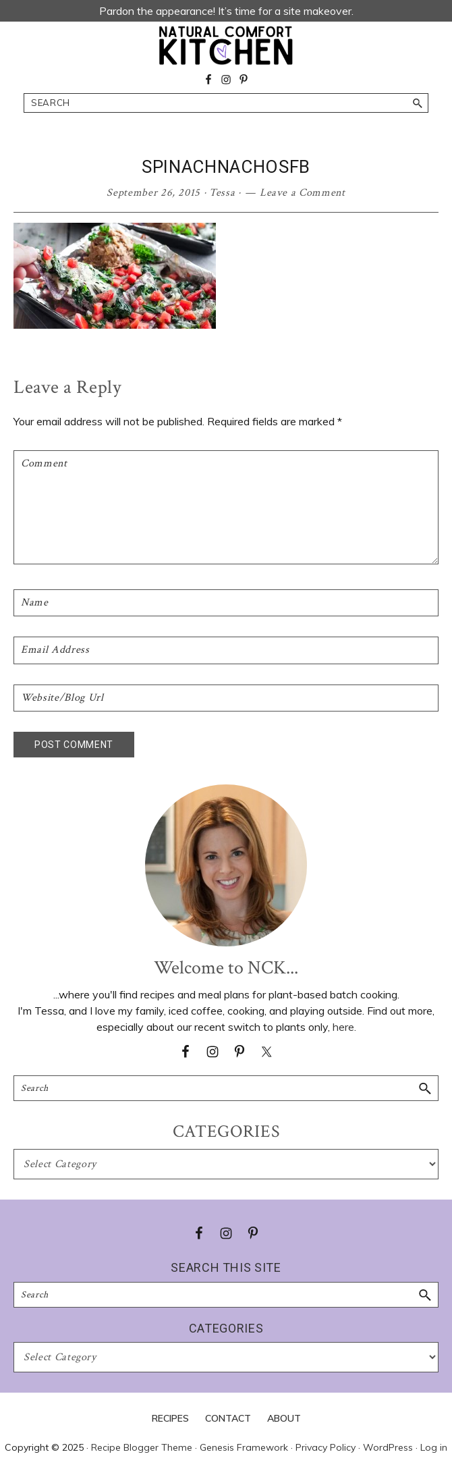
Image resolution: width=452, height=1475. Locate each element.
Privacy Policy (325, 1447)
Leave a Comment (302, 193)
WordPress (388, 1447)
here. (344, 1027)
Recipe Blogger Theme (141, 1447)
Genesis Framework (244, 1447)
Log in (433, 1447)
